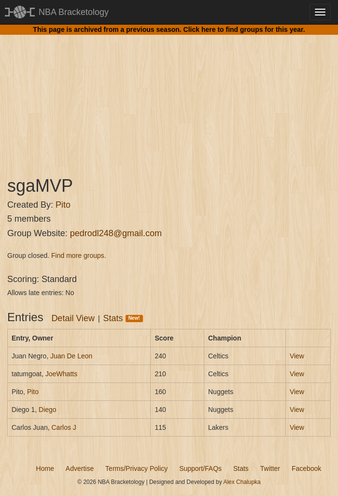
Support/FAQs (200, 468)
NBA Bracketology (74, 12)
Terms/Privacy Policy (136, 468)
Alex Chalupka (241, 482)
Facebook (306, 468)
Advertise (80, 468)
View (297, 356)
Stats (123, 318)
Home (45, 468)
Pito (63, 205)
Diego (47, 409)
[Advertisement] (169, 96)
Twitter (270, 468)
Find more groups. (78, 255)
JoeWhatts (61, 374)
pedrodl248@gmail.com (116, 233)
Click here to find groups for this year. (244, 29)
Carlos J (63, 427)
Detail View (73, 318)
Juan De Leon (71, 356)
